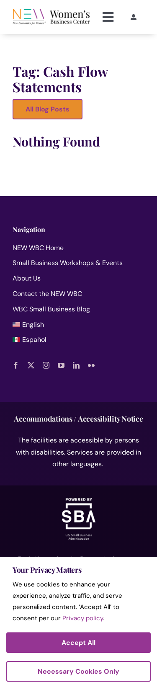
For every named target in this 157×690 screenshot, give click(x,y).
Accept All (78, 642)
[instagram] (46, 365)
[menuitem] (78, 326)
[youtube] (61, 365)
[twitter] (31, 365)
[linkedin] (76, 365)
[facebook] (16, 365)
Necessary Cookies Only (78, 671)
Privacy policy (82, 618)
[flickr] (91, 365)
